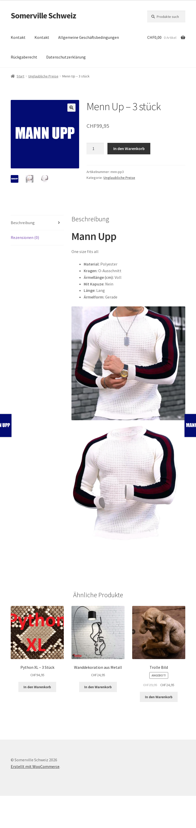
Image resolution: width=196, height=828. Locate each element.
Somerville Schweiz (43, 15)
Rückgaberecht (24, 57)
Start (20, 76)
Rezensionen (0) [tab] (25, 237)
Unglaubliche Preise (43, 76)
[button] (71, 107)
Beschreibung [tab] (23, 222)
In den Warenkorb (129, 148)
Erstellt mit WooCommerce (35, 766)
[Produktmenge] (95, 149)
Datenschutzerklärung (66, 57)
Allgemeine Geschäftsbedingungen (88, 37)
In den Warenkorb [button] (37, 687)
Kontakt (18, 37)
